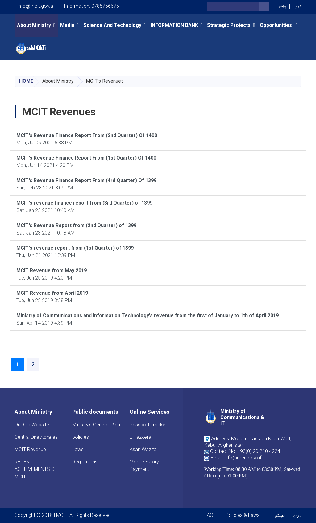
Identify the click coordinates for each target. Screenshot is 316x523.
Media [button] (67, 25)
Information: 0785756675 (91, 6)
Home (26, 81)
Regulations (85, 462)
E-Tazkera (140, 437)
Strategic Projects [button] (229, 25)
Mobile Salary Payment (144, 465)
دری (297, 6)
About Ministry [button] (34, 25)
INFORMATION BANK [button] (174, 25)
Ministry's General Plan (96, 425)
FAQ (208, 515)
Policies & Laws (243, 515)
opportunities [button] (276, 25)
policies (80, 437)
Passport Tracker (148, 425)
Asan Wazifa (143, 449)
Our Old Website (32, 425)
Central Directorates (36, 437)
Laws (78, 449)
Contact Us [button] (30, 48)
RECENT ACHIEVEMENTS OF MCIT (36, 469)
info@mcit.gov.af (36, 6)
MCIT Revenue (30, 449)
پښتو (282, 6)
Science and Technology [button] (112, 25)
